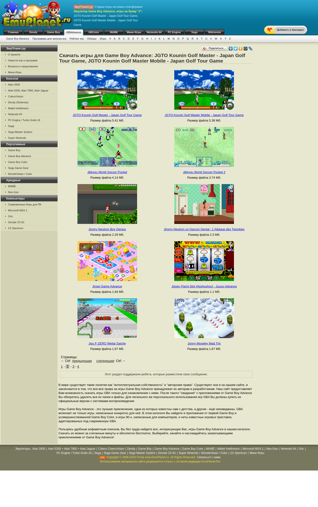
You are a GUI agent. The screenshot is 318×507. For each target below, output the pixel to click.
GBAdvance (73, 32)
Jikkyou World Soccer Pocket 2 (204, 172)
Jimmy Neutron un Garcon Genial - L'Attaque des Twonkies (204, 229)
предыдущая (82, 361)
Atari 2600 (14, 84)
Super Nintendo (17, 137)
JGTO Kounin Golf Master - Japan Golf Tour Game (107, 115)
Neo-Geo (13, 192)
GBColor (93, 32)
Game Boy (53, 32)
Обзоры (92, 38)
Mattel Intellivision (18, 108)
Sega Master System (20, 132)
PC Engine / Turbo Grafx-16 (24, 120)
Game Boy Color (17, 162)
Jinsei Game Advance (107, 286)
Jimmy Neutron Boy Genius (107, 229)
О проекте (14, 54)
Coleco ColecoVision (111, 448)
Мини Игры (134, 32)
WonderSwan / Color (20, 173)
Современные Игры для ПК (24, 204)
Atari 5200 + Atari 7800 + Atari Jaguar (71, 448)
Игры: (103, 38)
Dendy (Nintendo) (18, 102)
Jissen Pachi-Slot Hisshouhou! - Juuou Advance (204, 286)
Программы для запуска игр (49, 38)
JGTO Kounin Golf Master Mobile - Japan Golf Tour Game (204, 115)
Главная (13, 32)
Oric (10, 216)
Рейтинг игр (77, 38)
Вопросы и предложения (23, 66)
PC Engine (174, 32)
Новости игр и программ (22, 60)
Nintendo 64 (154, 32)
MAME (114, 32)
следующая (105, 361)
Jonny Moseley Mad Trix (204, 343)
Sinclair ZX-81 (16, 222)
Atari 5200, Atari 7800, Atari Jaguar (28, 90)
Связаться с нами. (209, 457)
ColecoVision (15, 96)
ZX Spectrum (15, 228)
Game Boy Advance (17, 38)
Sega (194, 32)
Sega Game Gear (18, 168)
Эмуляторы (22, 448)
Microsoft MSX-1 (17, 210)
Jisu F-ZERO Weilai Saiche (107, 343)
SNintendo (214, 32)
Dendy (33, 32)
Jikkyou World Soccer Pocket (107, 172)
